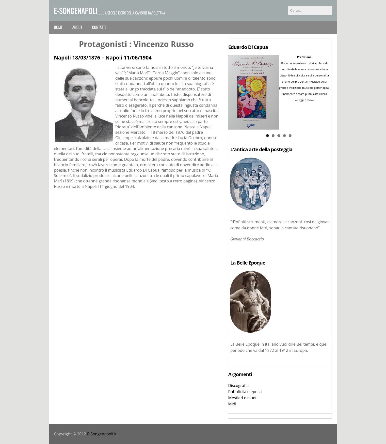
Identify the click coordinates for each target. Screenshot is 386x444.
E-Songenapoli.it (102, 434)
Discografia (238, 385)
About (77, 27)
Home (58, 27)
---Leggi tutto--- (304, 100)
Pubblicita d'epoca (245, 391)
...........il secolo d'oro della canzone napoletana (131, 12)
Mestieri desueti (242, 397)
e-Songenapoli (75, 10)
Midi (232, 404)
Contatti (99, 27)
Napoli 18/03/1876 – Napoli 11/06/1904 (103, 57)
